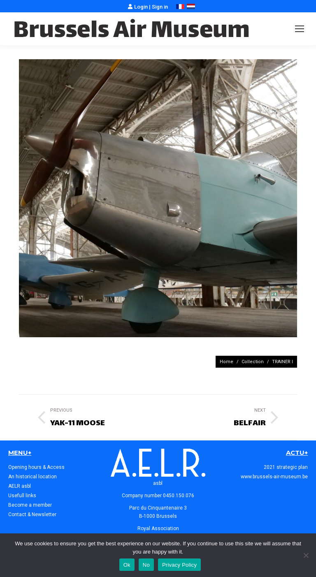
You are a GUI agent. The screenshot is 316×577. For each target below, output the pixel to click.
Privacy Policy (179, 565)
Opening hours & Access (36, 467)
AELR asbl (19, 486)
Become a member (30, 505)
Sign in (160, 7)
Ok (126, 565)
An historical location (32, 477)
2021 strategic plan (286, 467)
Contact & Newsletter (32, 514)
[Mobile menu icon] (299, 29)
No (146, 565)
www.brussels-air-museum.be (274, 477)
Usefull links (22, 495)
